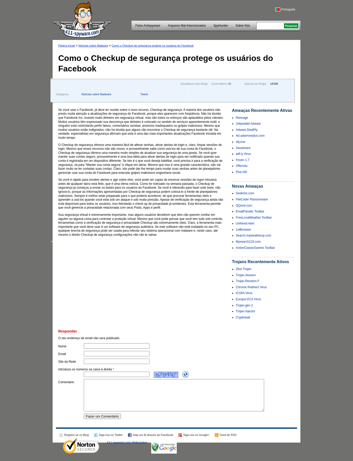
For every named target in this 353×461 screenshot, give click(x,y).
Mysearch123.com (248, 241)
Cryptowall (243, 317)
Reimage (242, 118)
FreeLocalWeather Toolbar (254, 217)
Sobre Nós (243, 25)
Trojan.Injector (245, 311)
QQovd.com (244, 205)
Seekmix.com (245, 193)
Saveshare (243, 148)
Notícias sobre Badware (93, 45)
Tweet (144, 94)
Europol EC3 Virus (248, 299)
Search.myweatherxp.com (253, 235)
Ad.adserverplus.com (250, 135)
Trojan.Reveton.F (247, 281)
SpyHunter (220, 25)
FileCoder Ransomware (252, 199)
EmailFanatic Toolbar (250, 211)
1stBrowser (243, 229)
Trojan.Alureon (246, 275)
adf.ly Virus (243, 154)
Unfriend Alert (245, 223)
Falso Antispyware (147, 25)
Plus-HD (241, 172)
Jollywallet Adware (248, 123)
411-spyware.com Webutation (127, 449)
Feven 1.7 (242, 160)
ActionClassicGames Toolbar (255, 248)
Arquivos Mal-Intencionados (187, 25)
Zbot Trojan (243, 269)
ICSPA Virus (244, 293)
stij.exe (240, 142)
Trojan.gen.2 (244, 305)
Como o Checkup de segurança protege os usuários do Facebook (153, 45)
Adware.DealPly (246, 130)
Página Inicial (66, 45)
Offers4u (242, 166)
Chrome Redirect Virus (251, 287)
